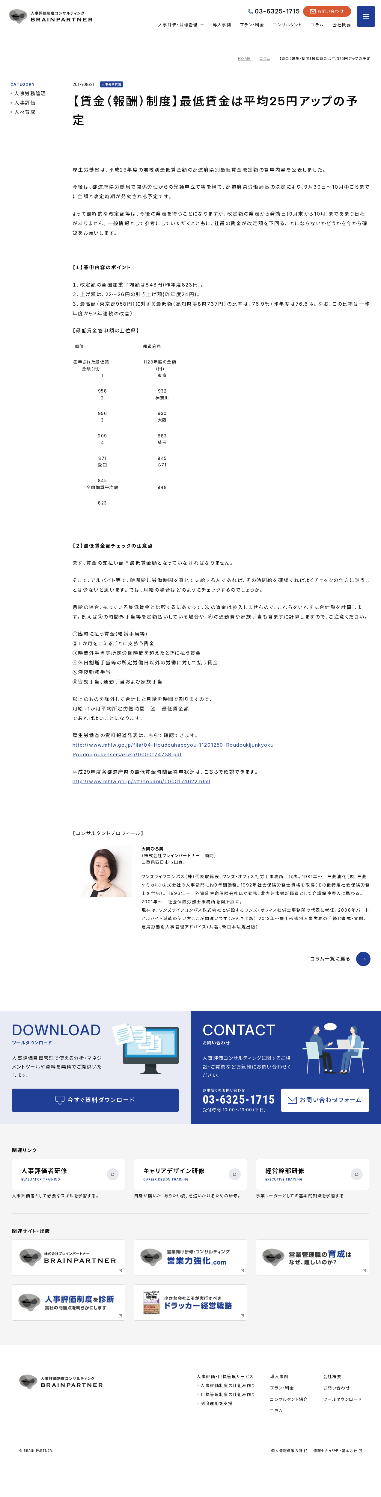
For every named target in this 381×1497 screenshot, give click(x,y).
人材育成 (26, 114)
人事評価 (26, 105)
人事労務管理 (32, 96)
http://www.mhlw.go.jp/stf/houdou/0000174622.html (147, 794)
